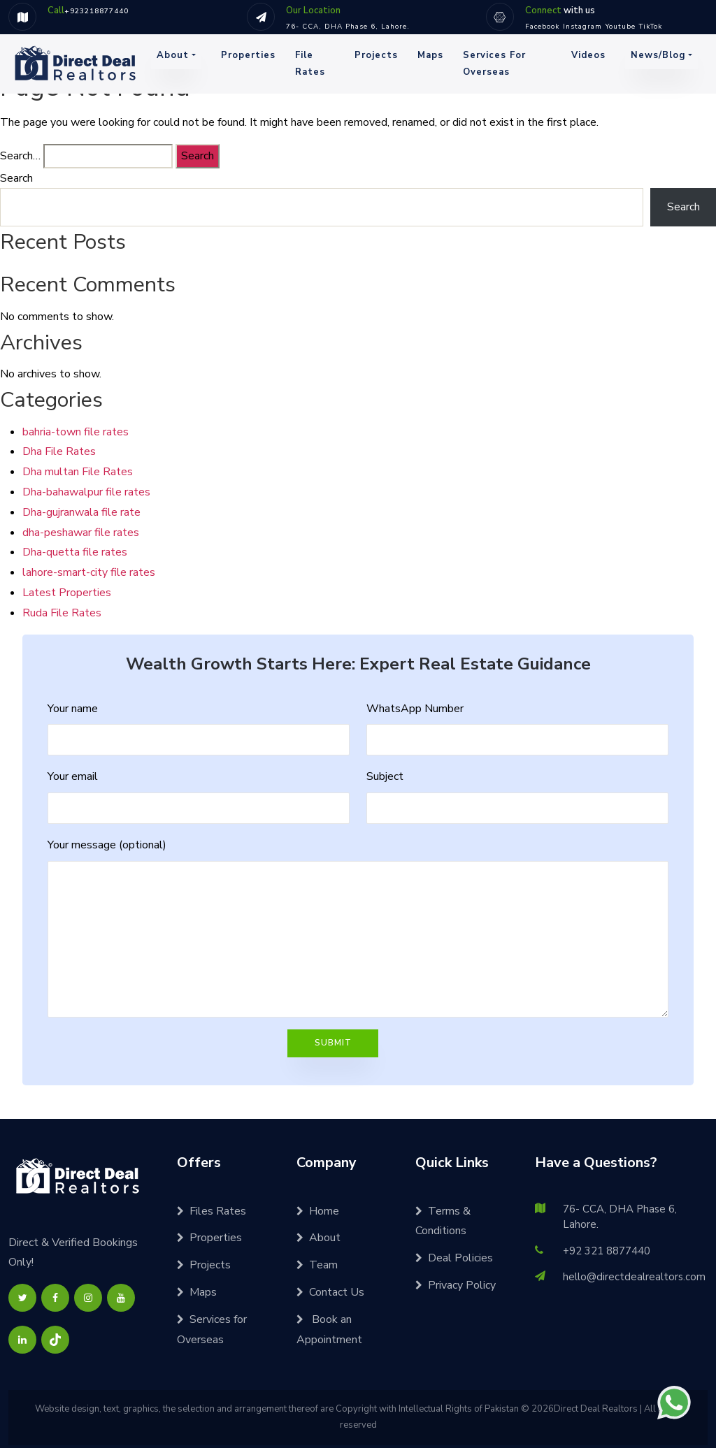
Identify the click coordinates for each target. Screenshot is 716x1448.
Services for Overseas (494, 63)
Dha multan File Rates (77, 471)
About (173, 55)
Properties (248, 55)
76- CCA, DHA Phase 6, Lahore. (348, 26)
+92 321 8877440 (606, 1251)
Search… (20, 156)
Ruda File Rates (61, 613)
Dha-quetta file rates (74, 552)
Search (16, 178)
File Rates (310, 63)
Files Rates (211, 1211)
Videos (588, 55)
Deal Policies (454, 1258)
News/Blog (658, 55)
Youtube (621, 26)
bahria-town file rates (75, 432)
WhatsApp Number (415, 708)
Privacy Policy (455, 1285)
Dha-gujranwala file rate (81, 512)
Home (317, 1211)
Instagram (582, 26)
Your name (73, 708)
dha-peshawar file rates (80, 532)
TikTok (650, 26)
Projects (376, 55)
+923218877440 (96, 11)
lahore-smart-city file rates (88, 572)
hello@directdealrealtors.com (634, 1277)
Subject (384, 776)
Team (317, 1265)
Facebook (542, 26)
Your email (73, 776)
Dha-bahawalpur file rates (86, 492)
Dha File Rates (59, 451)
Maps (430, 55)
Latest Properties (66, 592)
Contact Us (330, 1292)
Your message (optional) (107, 845)
